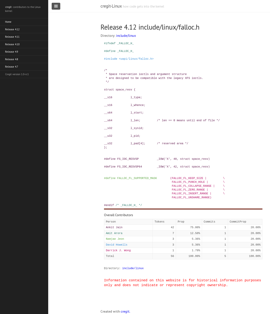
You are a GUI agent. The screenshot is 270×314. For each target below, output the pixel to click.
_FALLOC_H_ (125, 43)
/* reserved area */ (172, 143)
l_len (135, 120)
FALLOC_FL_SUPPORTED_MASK (137, 178)
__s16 (108, 97)
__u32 (108, 136)
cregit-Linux (111, 6)
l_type (136, 97)
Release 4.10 (12, 44)
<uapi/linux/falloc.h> (136, 59)
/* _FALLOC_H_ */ (129, 205)
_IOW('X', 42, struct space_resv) (183, 167)
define (111, 51)
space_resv (124, 90)
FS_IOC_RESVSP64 (129, 167)
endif (110, 205)
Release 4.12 (12, 29)
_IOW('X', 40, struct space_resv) (183, 159)
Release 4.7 (11, 66)
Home (8, 21)
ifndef (111, 43)
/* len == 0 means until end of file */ (188, 120)
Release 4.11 (12, 36)
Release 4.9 (11, 51)
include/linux (126, 35)
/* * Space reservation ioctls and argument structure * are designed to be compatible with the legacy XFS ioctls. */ (153, 76)
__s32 (108, 128)
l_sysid (136, 128)
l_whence (137, 105)
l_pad (135, 143)
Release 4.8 (11, 59)
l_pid (135, 136)
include (111, 59)
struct (109, 90)
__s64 (108, 113)
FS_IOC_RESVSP (128, 159)
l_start (136, 113)
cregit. (125, 311)
